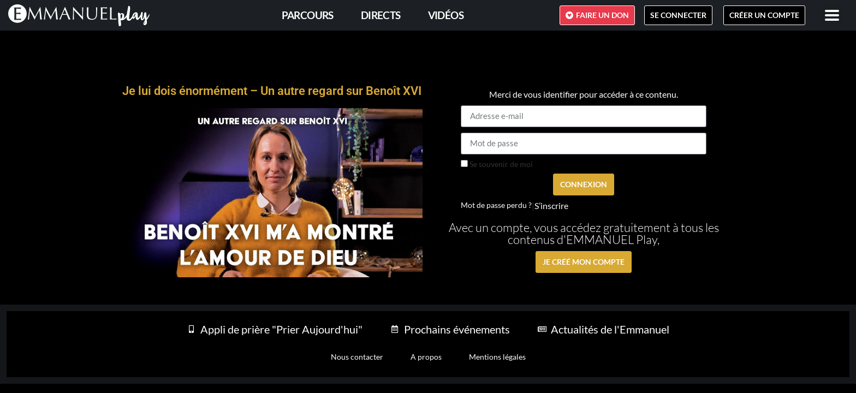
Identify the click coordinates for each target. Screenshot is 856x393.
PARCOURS (308, 15)
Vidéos (445, 15)
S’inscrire (551, 206)
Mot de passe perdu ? (496, 205)
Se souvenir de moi (497, 164)
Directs (381, 15)
